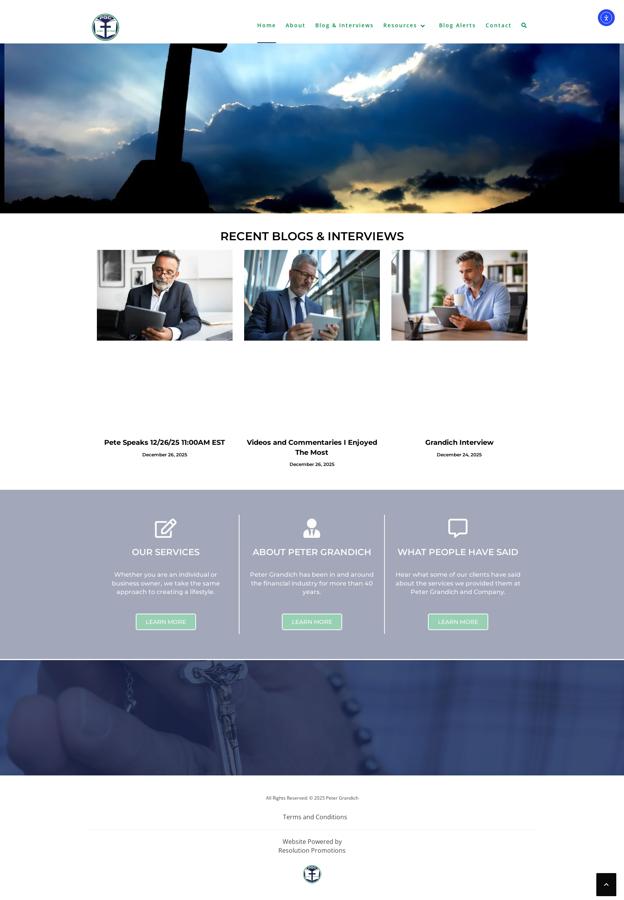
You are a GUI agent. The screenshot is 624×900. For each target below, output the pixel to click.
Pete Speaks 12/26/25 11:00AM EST (164, 442)
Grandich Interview (459, 442)
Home (266, 25)
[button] (524, 27)
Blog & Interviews (344, 25)
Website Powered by (312, 841)
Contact (499, 25)
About (296, 25)
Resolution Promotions (312, 850)
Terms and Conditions (315, 817)
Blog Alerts (457, 25)
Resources (400, 25)
